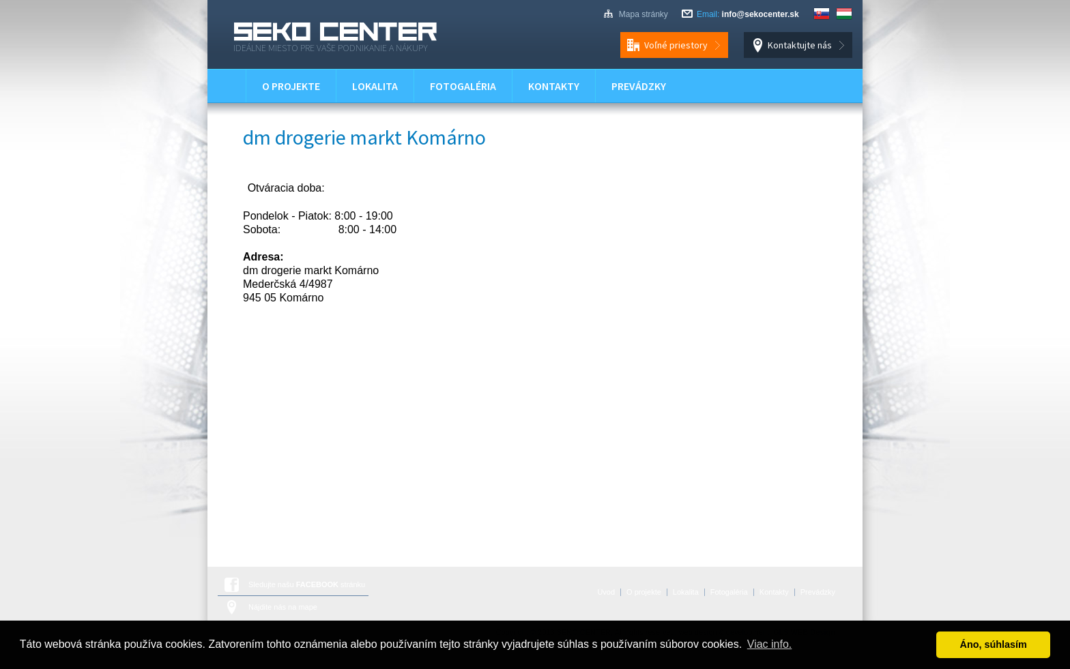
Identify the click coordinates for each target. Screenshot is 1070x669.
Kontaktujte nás (800, 45)
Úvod (226, 86)
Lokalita (375, 86)
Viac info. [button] (769, 644)
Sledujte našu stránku (306, 584)
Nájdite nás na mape (282, 607)
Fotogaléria (463, 86)
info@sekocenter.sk (760, 14)
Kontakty (553, 86)
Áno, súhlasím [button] (993, 644)
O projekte (291, 86)
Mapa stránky (643, 14)
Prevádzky (638, 86)
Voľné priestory (676, 45)
